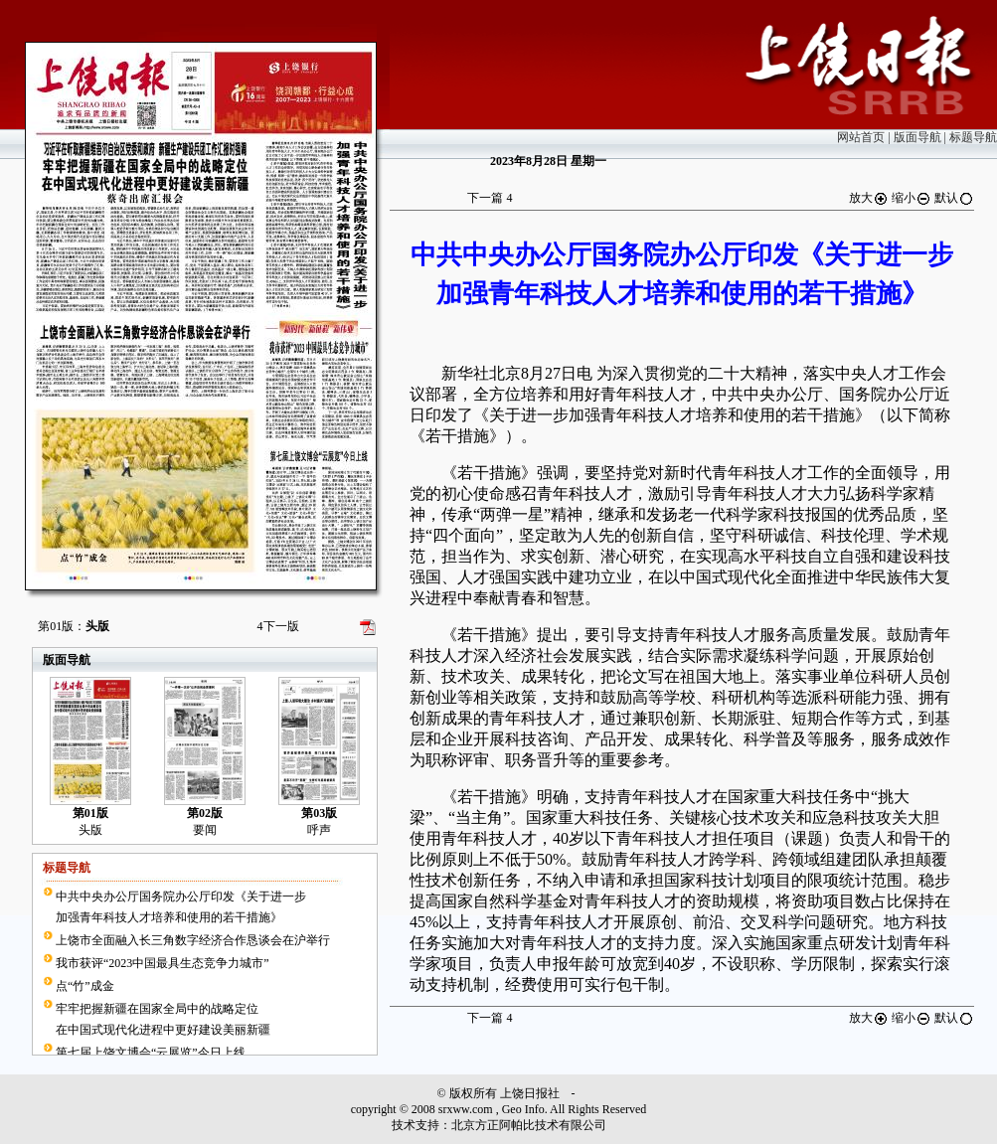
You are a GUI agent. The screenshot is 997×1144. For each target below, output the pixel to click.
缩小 (911, 198)
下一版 (278, 626)
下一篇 (489, 198)
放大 (869, 198)
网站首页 (861, 137)
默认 (954, 198)
